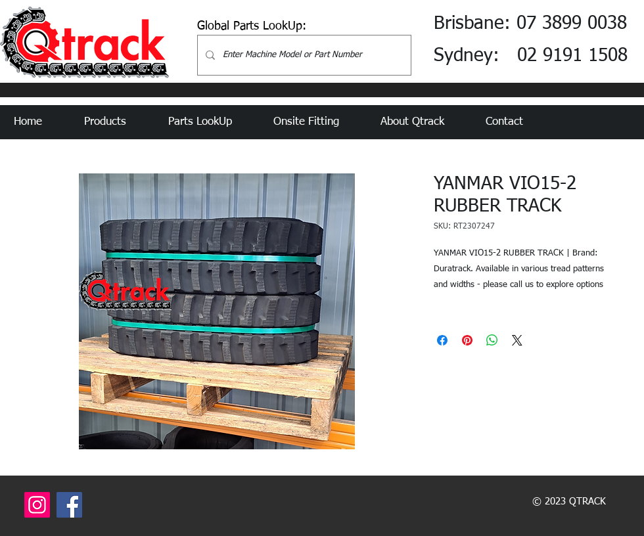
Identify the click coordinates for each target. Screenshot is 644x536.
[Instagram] (37, 505)
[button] (116, 122)
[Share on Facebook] (442, 340)
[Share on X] (517, 340)
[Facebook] (69, 505)
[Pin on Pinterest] (467, 340)
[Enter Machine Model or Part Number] (303, 55)
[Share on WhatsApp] (492, 340)
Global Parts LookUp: (251, 26)
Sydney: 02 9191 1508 (531, 56)
